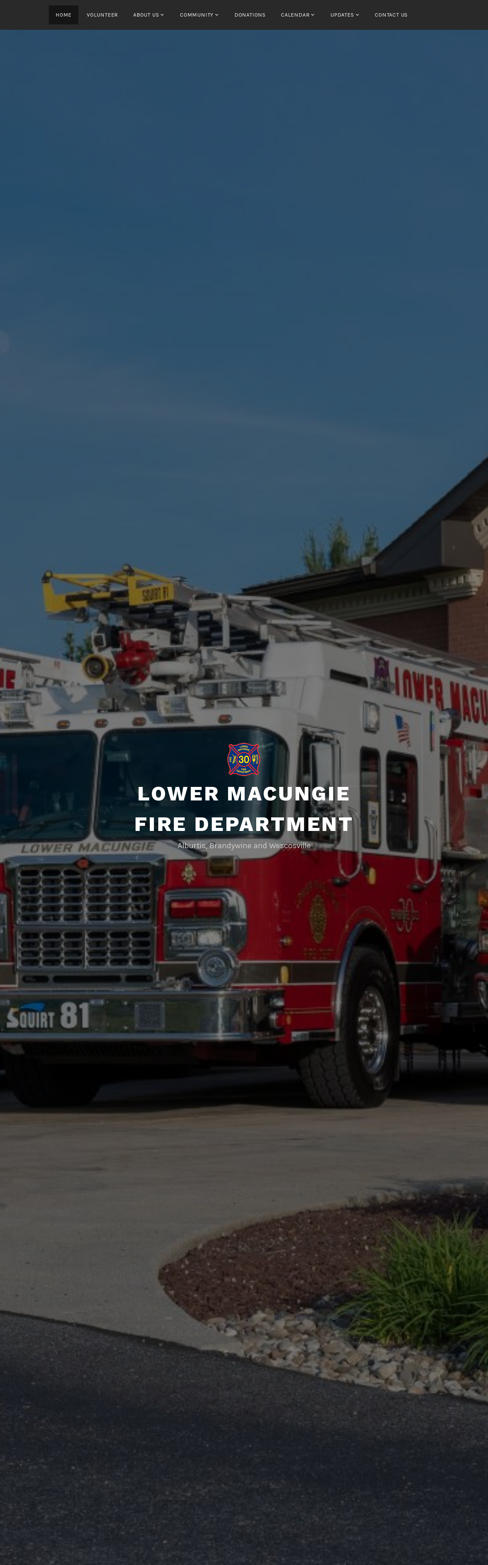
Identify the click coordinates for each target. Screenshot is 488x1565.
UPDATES (342, 15)
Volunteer (102, 15)
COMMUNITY (197, 15)
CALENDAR (295, 15)
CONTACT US (391, 15)
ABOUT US (146, 15)
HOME (64, 15)
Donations (250, 15)
